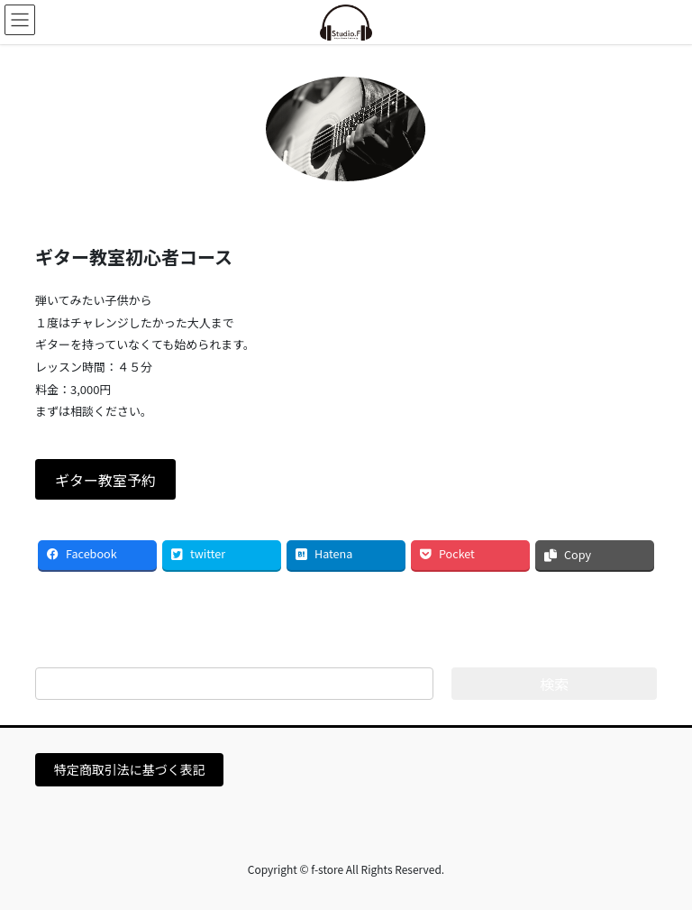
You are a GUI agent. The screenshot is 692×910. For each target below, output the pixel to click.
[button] (105, 479)
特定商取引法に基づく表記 (129, 769)
